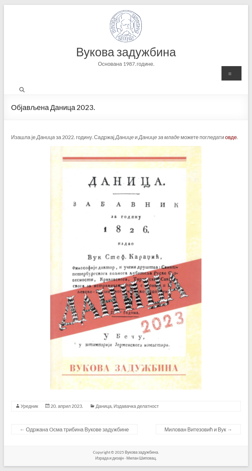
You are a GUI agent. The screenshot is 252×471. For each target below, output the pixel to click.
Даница (103, 406)
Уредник (29, 406)
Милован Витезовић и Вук (198, 429)
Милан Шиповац (141, 458)
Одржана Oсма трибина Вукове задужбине (74, 429)
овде (231, 137)
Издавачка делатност (136, 406)
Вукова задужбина (126, 52)
